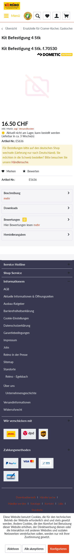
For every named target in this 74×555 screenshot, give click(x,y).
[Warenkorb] (66, 16)
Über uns (9, 385)
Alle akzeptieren (34, 548)
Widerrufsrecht (13, 409)
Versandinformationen (17, 402)
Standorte (10, 369)
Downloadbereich (26, 497)
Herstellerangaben (15, 234)
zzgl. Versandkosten (24, 128)
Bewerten (31, 171)
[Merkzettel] (47, 16)
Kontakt (49, 503)
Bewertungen (12, 219)
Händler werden (17, 503)
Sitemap (8, 362)
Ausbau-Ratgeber (14, 303)
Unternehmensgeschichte (21, 393)
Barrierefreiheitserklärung (19, 311)
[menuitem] (12, 16)
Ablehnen (13, 548)
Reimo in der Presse (15, 354)
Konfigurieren (58, 548)
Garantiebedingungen (17, 332)
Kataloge (35, 503)
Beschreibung (12, 193)
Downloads (11, 208)
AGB (6, 289)
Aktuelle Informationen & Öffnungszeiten (28, 296)
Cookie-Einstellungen (16, 318)
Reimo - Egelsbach (17, 376)
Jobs (6, 347)
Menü (12, 15)
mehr (7, 198)
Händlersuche (19, 162)
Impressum (10, 340)
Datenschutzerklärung (17, 325)
